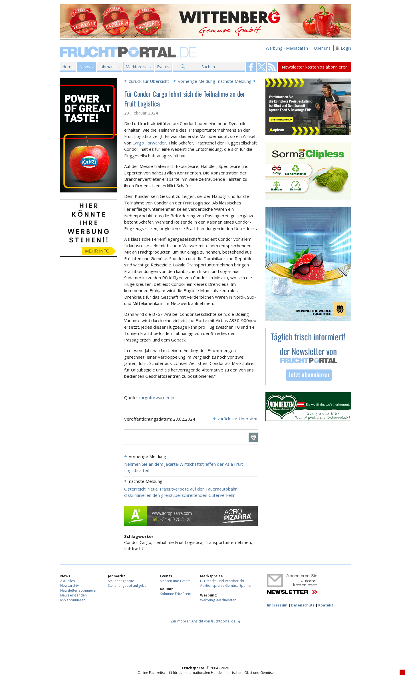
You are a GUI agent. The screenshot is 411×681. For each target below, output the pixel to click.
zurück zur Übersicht (149, 81)
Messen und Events (175, 580)
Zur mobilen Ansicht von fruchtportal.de (203, 621)
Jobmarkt (107, 66)
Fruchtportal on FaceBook (251, 67)
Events (163, 66)
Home (68, 66)
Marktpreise (137, 66)
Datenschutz (303, 605)
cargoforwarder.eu (157, 397)
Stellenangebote (121, 580)
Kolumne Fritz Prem (175, 593)
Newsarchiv (69, 585)
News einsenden (73, 595)
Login (346, 48)
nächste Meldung (234, 81)
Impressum (277, 605)
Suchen (208, 66)
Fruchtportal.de (129, 51)
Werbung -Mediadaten (218, 600)
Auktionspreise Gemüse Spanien (226, 585)
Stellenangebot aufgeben (128, 585)
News (84, 66)
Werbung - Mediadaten (287, 48)
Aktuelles (67, 580)
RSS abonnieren (72, 600)
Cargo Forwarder (149, 143)
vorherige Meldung (196, 81)
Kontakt (325, 605)
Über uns (322, 48)
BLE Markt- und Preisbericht (222, 580)
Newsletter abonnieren (78, 590)
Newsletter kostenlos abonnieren (315, 67)
